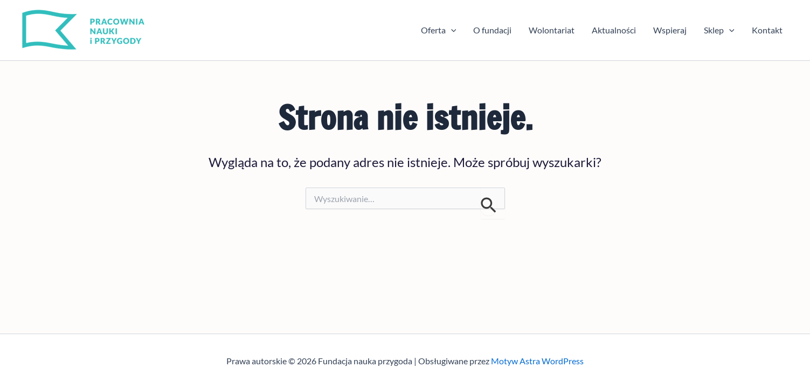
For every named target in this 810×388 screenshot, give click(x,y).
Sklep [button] (719, 30)
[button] (451, 30)
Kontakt (767, 30)
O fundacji (492, 30)
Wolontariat (551, 30)
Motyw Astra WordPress (537, 361)
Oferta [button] (438, 30)
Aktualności (614, 30)
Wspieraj (670, 30)
